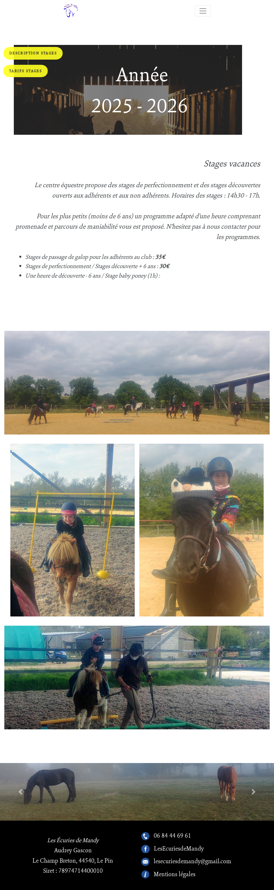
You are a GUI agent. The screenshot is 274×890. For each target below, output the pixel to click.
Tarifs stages (25, 71)
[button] (20, 792)
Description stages (33, 53)
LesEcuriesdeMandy (179, 849)
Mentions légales (174, 874)
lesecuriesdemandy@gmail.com (192, 861)
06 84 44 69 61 (172, 836)
